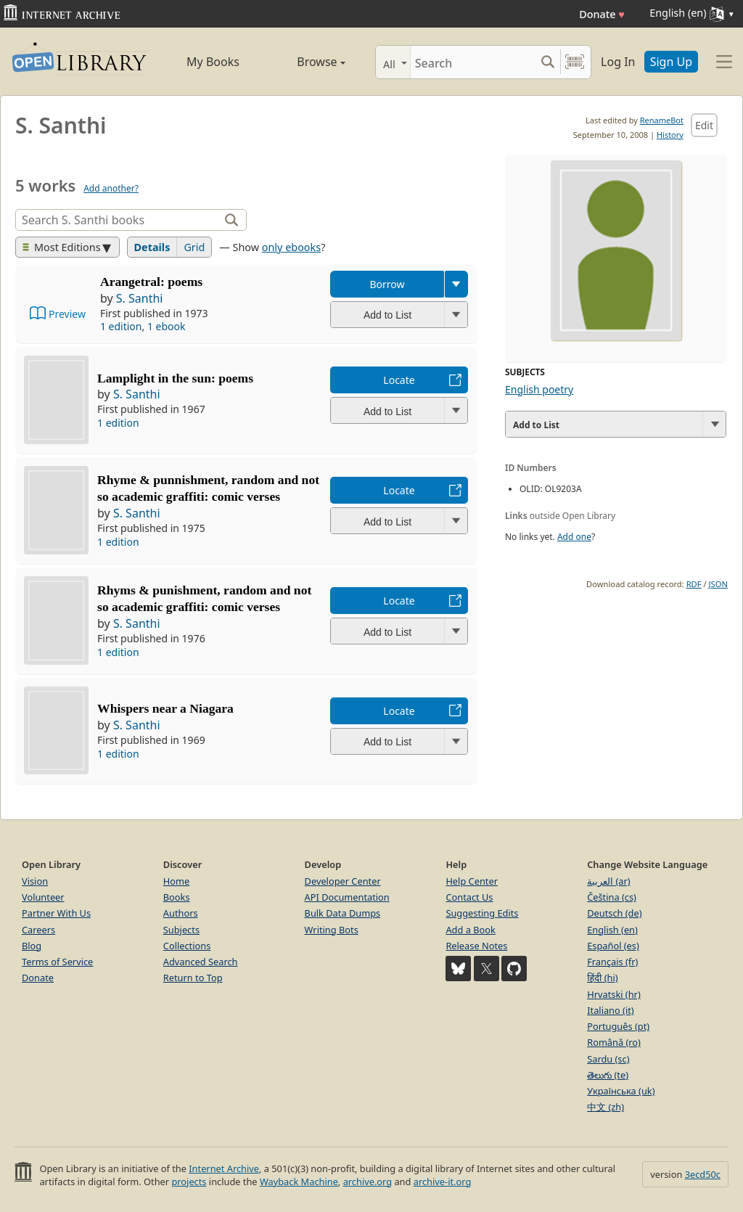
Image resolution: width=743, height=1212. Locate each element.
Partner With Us (56, 913)
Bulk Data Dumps (343, 913)
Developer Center (343, 881)
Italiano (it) (610, 1010)
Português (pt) (618, 1026)
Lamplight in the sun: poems (175, 378)
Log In (618, 62)
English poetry (539, 389)
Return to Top (193, 977)
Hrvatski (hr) (614, 994)
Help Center (472, 881)
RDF (694, 583)
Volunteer (43, 897)
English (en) (612, 929)
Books (176, 897)
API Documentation (347, 897)
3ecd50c (703, 1174)
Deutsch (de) (614, 913)
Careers (38, 929)
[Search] (473, 62)
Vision (35, 881)
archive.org (367, 1181)
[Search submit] (547, 62)
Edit (704, 125)
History (670, 134)
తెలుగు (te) (607, 1074)
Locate (398, 380)
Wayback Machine (299, 1181)
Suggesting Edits (482, 913)
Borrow (386, 284)
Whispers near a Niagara (165, 708)
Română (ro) (614, 1042)
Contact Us (469, 897)
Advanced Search (200, 961)
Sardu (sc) (608, 1058)
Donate (602, 14)
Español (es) (613, 945)
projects (188, 1181)
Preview (67, 314)
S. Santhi (139, 298)
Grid (194, 247)
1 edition (121, 326)
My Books (212, 62)
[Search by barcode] (575, 62)
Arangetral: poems (151, 281)
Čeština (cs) (611, 897)
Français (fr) (612, 961)
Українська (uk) (620, 1090)
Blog (31, 945)
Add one (574, 537)
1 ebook (166, 326)
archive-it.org (443, 1181)
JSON (718, 583)
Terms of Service (57, 961)
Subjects (181, 929)
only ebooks (291, 247)
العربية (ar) (608, 881)
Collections (187, 945)
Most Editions (61, 247)
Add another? (111, 188)
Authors (180, 913)
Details (152, 247)
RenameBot (662, 120)
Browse (306, 62)
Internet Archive (224, 1168)
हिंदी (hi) (602, 977)
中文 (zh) (605, 1106)
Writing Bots (331, 929)
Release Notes (476, 945)
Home (176, 881)
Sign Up (671, 62)
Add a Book (470, 929)
